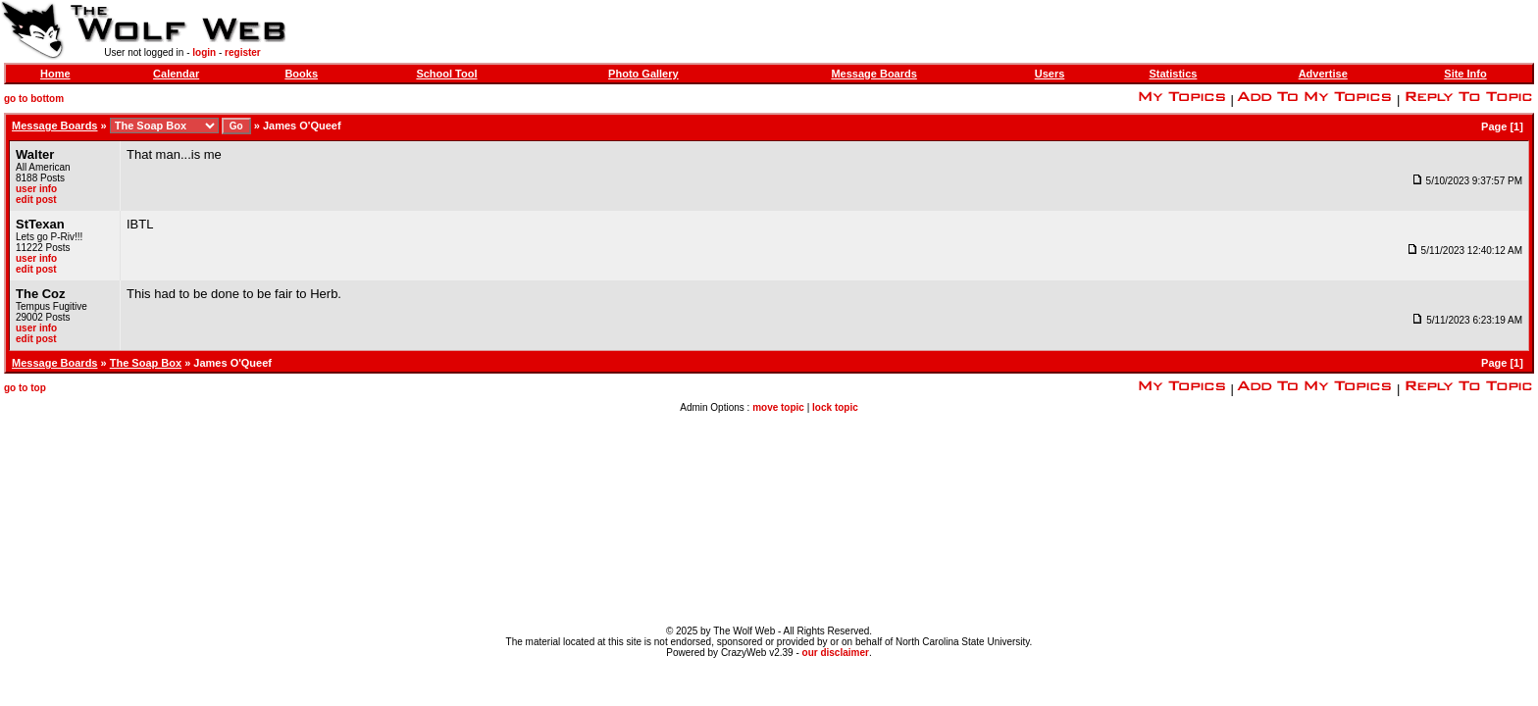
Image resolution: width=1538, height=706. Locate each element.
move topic (778, 407)
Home (55, 73)
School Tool (446, 73)
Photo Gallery (643, 73)
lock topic (835, 407)
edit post (36, 199)
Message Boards (873, 73)
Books (301, 73)
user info (36, 188)
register (243, 52)
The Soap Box (145, 363)
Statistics (1173, 73)
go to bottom (34, 98)
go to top (25, 387)
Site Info (1465, 73)
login (204, 52)
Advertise (1323, 73)
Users (1050, 73)
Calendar (176, 73)
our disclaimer (835, 652)
